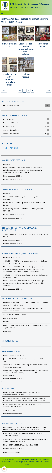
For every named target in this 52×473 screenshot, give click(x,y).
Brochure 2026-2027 (10, 148)
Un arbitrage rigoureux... (25, 75)
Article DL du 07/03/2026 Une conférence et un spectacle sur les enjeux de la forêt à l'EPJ (25, 262)
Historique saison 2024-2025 (13, 179)
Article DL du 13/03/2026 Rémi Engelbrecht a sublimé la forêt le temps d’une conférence (25, 366)
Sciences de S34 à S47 (26, 130)
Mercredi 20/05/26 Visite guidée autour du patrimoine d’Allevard (22, 198)
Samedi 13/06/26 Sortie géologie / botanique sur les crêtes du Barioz (25, 235)
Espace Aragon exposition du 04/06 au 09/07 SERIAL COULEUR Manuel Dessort (22, 405)
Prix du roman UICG (10, 318)
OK (47, 105)
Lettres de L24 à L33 (26, 126)
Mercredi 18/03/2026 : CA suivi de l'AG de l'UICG (20, 445)
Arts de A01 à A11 (26, 119)
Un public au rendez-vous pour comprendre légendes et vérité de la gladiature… (25, 48)
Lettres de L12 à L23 (26, 123)
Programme (7, 164)
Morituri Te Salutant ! (9, 45)
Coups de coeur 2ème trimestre (14, 314)
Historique (7, 331)
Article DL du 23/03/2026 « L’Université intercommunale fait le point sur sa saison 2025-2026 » (25, 440)
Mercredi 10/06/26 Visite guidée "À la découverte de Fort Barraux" (24, 204)
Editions (6, 322)
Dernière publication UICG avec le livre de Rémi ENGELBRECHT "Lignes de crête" (26, 326)
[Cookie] (4, 468)
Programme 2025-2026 (11, 257)
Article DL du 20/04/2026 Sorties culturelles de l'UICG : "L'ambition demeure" (23, 434)
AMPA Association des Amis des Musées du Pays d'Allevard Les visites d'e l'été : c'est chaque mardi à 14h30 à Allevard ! (24, 399)
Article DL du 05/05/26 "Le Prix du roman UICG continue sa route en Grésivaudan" (24, 309)
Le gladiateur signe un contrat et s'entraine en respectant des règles (9, 79)
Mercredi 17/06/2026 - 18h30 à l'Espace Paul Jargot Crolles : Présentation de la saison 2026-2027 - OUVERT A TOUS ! (25, 428)
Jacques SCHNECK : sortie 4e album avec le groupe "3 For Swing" (23, 360)
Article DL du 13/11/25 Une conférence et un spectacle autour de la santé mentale (25, 276)
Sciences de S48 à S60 (26, 134)
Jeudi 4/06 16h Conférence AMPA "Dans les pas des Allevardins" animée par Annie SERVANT (21, 393)
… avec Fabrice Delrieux (43, 45)
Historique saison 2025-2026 (13, 176)
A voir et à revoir (9, 410)
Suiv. (48, 91)
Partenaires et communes (12, 414)
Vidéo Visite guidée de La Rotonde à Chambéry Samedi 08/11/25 (23, 209)
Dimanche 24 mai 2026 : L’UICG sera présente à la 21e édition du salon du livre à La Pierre (25, 304)
